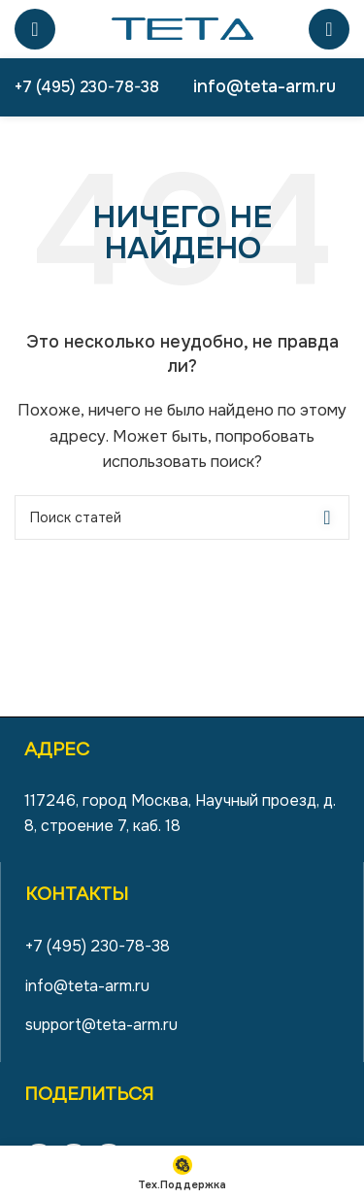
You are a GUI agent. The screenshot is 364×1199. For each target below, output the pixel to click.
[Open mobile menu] (35, 29)
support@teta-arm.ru (101, 1025)
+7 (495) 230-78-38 (87, 87)
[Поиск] (329, 29)
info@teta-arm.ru (264, 86)
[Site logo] (182, 28)
